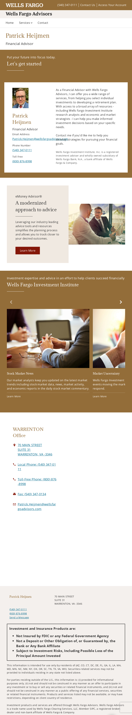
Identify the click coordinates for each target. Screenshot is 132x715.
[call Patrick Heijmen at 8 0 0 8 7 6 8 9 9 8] (22, 161)
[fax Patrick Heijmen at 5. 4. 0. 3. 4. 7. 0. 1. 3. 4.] (32, 494)
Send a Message (19, 617)
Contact (43, 23)
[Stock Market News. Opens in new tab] (48, 354)
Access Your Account (112, 5)
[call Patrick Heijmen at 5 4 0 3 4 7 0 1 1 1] (22, 150)
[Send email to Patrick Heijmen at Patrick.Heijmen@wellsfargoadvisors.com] (40, 139)
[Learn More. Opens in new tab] (27, 250)
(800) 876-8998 (18, 613)
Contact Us (87, 5)
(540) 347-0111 (67, 5)
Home (10, 23)
